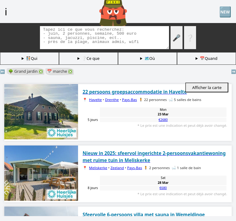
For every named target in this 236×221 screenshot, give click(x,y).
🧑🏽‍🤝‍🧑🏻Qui (31, 58)
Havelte (95, 99)
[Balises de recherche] (104, 37)
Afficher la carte (207, 87)
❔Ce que (91, 58)
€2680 (163, 120)
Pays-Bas (129, 99)
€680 (163, 188)
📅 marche (59, 71)
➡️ (233, 71)
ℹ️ (6, 11)
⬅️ (2, 71)
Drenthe (112, 99)
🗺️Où (149, 58)
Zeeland (117, 167)
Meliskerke (98, 167)
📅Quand (208, 58)
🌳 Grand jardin (25, 71)
